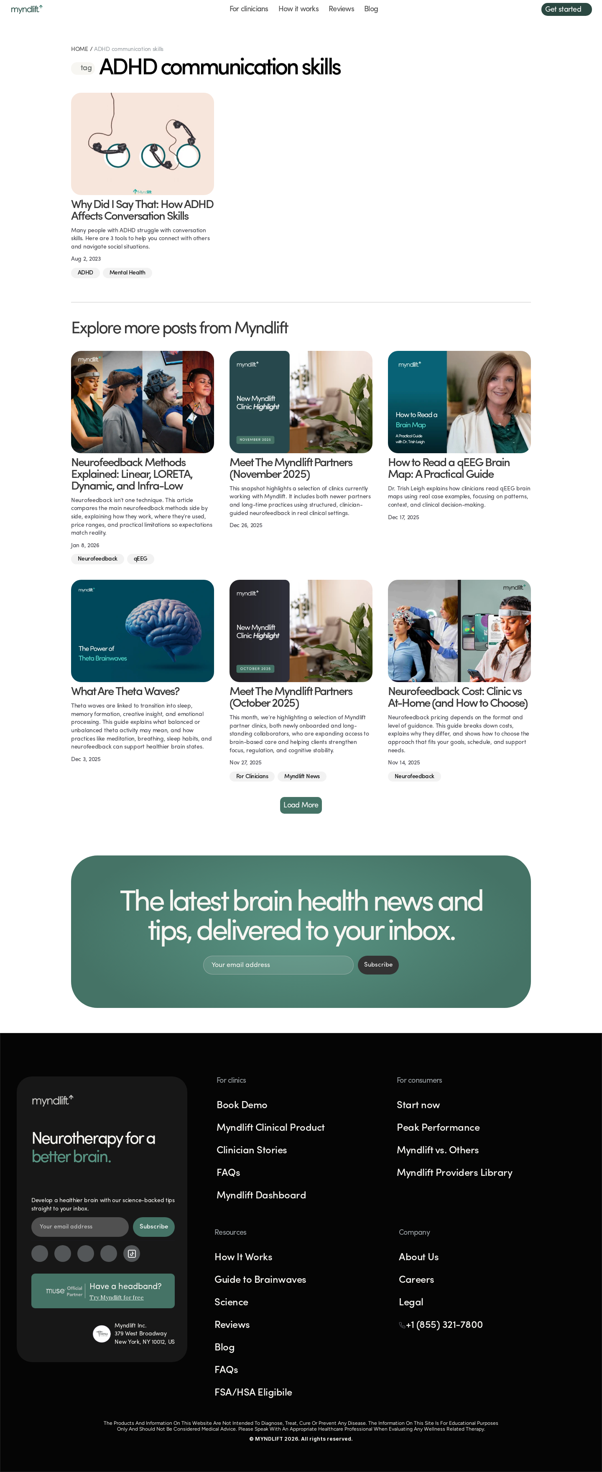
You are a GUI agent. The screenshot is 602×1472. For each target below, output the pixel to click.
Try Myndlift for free (116, 1297)
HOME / (82, 49)
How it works (298, 9)
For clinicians (249, 9)
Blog (371, 9)
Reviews (341, 9)
